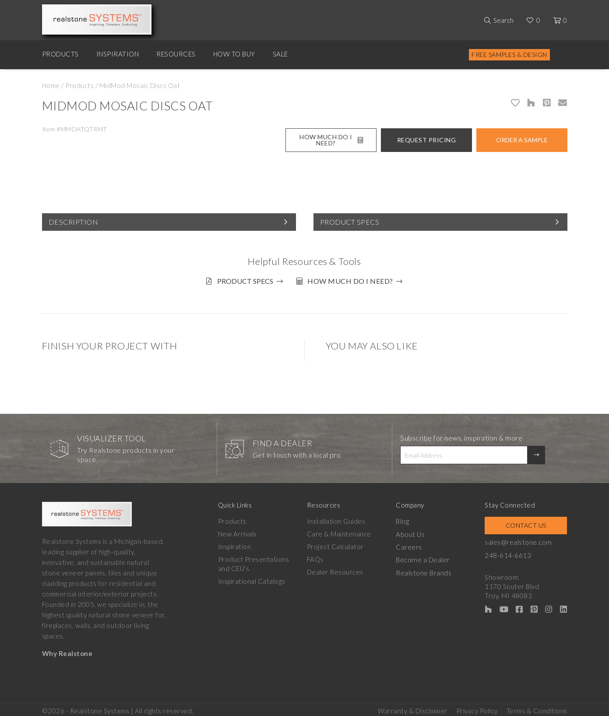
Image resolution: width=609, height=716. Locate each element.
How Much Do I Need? (331, 140)
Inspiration (117, 54)
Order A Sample (522, 140)
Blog (403, 519)
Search (503, 20)
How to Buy (234, 54)
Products (60, 54)
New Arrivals (237, 532)
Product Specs (350, 222)
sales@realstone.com (519, 540)
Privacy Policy (477, 708)
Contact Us (527, 523)
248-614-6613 (509, 553)
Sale (280, 54)
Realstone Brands (425, 570)
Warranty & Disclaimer (412, 708)
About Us (411, 532)
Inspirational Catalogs (251, 579)
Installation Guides (336, 519)
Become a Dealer (424, 557)
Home (51, 85)
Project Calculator (335, 545)
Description (74, 222)
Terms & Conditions (537, 708)
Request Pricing (426, 140)
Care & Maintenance (339, 532)
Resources (176, 54)
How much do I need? (352, 281)
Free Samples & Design (509, 54)
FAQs (315, 557)
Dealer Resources (335, 570)
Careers (410, 545)
